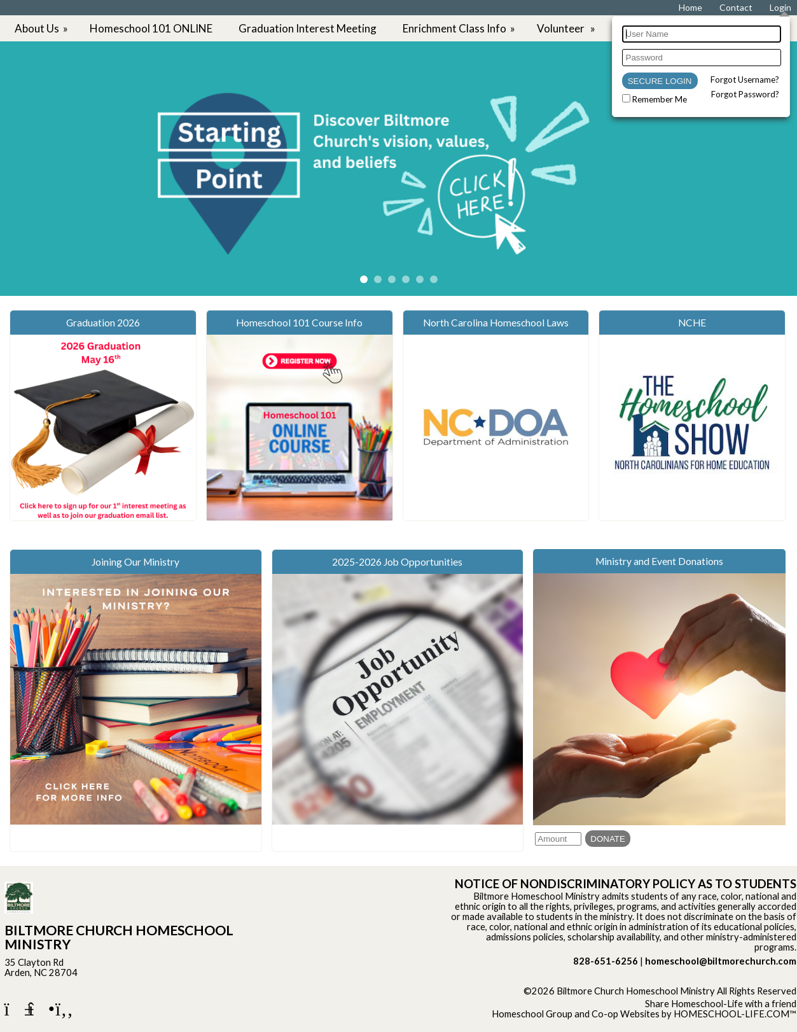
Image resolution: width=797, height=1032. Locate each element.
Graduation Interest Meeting (308, 28)
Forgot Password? (745, 94)
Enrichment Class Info (460, 28)
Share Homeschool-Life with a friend (720, 1003)
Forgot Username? (744, 79)
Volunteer (567, 28)
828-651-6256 (605, 961)
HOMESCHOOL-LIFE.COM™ (735, 1013)
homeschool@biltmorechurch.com (720, 961)
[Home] (690, 7)
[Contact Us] (735, 7)
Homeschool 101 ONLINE (151, 28)
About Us (42, 28)
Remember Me (659, 99)
